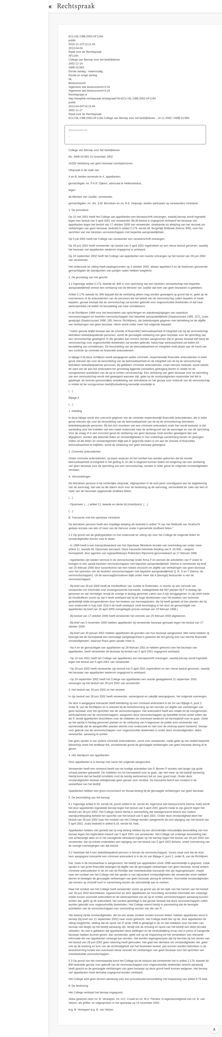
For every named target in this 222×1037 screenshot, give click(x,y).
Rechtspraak (78, 6)
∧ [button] (214, 1029)
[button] (53, 6)
